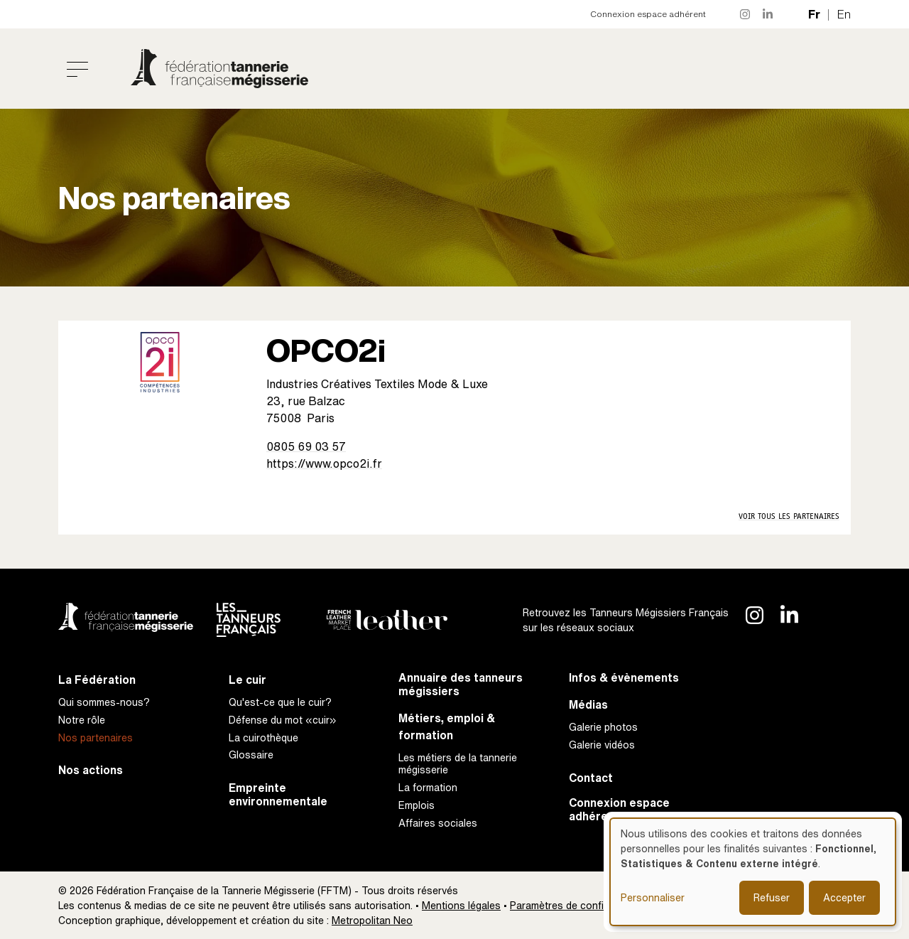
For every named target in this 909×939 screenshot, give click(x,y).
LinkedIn (768, 14)
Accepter (844, 897)
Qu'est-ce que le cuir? (280, 701)
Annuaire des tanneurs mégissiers (460, 684)
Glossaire (251, 754)
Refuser (771, 897)
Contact (591, 778)
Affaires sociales (437, 822)
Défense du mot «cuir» (283, 719)
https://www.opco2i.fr (324, 463)
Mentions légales (461, 905)
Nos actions (90, 770)
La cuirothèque (263, 737)
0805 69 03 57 (306, 446)
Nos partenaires (95, 737)
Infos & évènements (624, 678)
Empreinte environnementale (278, 794)
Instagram (745, 14)
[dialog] (753, 872)
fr (814, 14)
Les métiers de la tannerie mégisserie (457, 763)
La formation (427, 787)
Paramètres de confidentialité (578, 905)
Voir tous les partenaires (789, 516)
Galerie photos (603, 726)
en (844, 14)
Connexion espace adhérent (648, 14)
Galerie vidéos (602, 744)
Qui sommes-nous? (104, 701)
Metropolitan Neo (372, 920)
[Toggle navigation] (77, 69)
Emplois (416, 805)
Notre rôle (81, 719)
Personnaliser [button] (653, 897)
